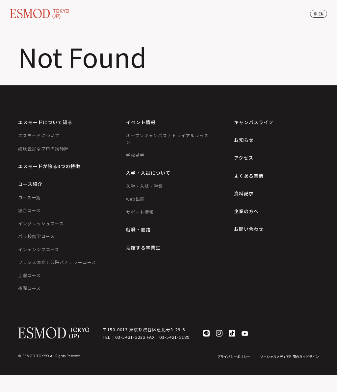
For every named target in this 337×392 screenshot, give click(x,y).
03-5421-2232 (130, 337)
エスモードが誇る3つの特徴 (49, 166)
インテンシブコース (38, 249)
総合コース (29, 210)
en (319, 13)
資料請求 (244, 193)
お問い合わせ (249, 229)
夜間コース (29, 288)
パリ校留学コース (36, 236)
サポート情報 (140, 212)
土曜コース (29, 275)
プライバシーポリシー (233, 356)
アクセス (243, 157)
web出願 (135, 199)
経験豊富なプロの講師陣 (43, 148)
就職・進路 (138, 229)
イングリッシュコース (41, 223)
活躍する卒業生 (143, 247)
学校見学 (135, 155)
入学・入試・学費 (144, 186)
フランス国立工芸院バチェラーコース (57, 262)
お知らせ (244, 140)
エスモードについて (39, 135)
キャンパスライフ (253, 122)
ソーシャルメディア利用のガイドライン (289, 356)
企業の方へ (246, 211)
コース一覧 (29, 197)
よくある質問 (249, 175)
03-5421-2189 (174, 337)
